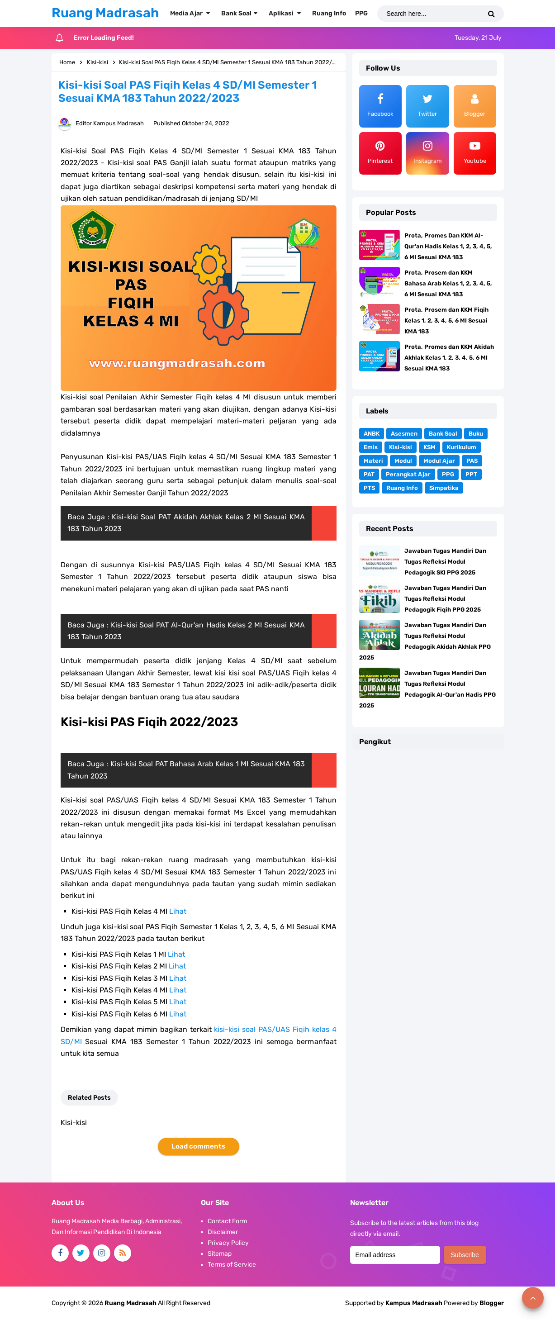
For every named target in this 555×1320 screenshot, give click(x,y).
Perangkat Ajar (408, 474)
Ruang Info (402, 487)
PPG (448, 474)
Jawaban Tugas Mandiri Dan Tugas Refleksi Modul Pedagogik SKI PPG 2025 (445, 561)
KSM (429, 447)
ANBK (371, 433)
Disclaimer (223, 1232)
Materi (373, 460)
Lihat (177, 911)
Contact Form (227, 1221)
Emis (371, 447)
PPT (471, 474)
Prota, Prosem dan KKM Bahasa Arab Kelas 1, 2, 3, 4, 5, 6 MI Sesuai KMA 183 (448, 283)
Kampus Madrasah (413, 1303)
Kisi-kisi (400, 447)
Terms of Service (232, 1264)
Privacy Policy (228, 1243)
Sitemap (220, 1254)
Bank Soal (443, 433)
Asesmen (404, 433)
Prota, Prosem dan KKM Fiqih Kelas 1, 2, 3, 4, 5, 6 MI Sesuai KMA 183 (446, 320)
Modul (403, 460)
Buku (476, 433)
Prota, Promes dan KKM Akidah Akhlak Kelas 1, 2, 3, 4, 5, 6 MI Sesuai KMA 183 (449, 357)
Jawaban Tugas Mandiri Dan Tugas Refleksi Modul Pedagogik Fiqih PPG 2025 (445, 598)
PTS (369, 487)
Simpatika (444, 487)
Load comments (198, 1146)
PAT (369, 474)
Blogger (491, 1303)
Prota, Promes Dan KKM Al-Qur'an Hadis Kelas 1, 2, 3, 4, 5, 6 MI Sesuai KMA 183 (448, 246)
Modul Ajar (439, 460)
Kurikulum (461, 447)
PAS (472, 460)
